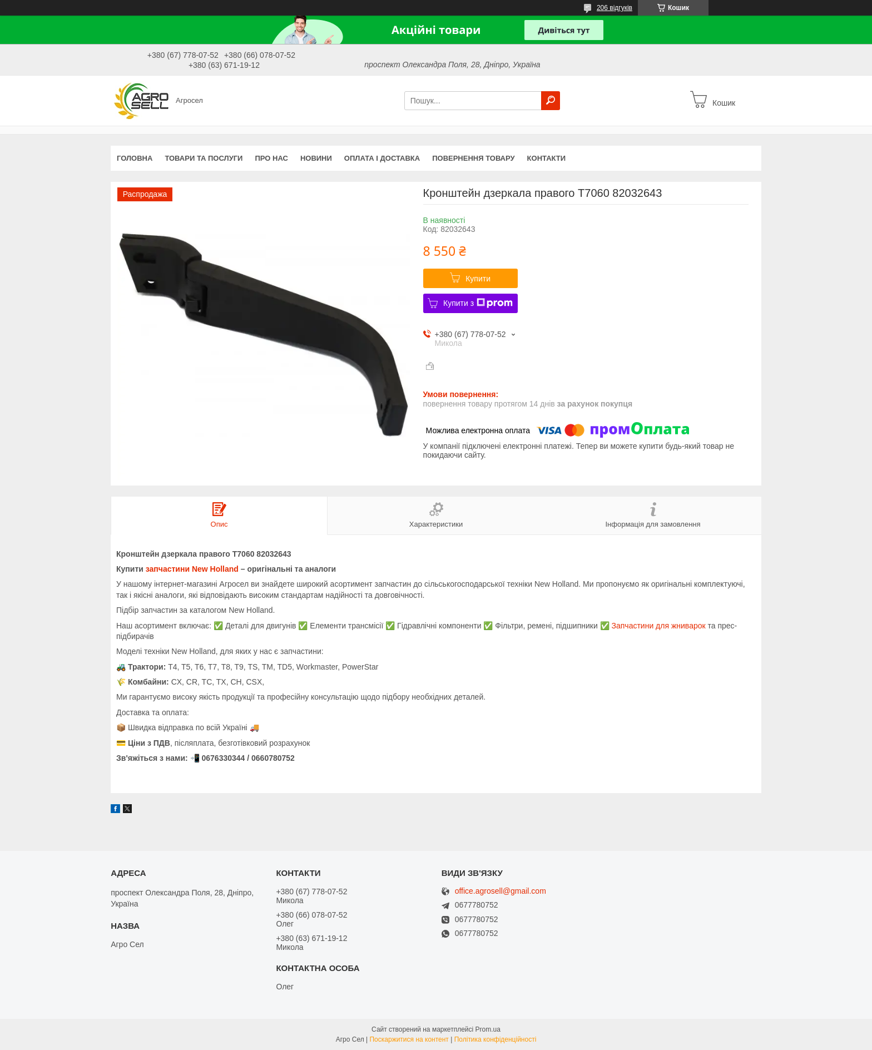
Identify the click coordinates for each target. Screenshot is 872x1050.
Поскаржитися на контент (408, 1039)
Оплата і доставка (382, 158)
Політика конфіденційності (495, 1039)
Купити (477, 278)
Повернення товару (473, 158)
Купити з (478, 303)
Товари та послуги (203, 158)
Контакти (546, 158)
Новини (316, 158)
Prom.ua (488, 1029)
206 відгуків (614, 8)
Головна (134, 158)
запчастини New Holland (192, 568)
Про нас (271, 158)
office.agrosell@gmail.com (500, 891)
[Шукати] (550, 100)
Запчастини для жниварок (659, 625)
